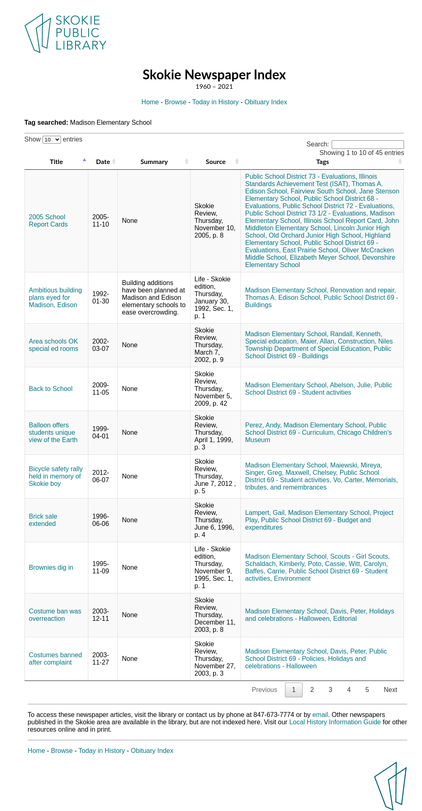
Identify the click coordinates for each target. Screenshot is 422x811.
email (320, 714)
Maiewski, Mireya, (356, 465)
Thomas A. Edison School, (283, 297)
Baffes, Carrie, (266, 571)
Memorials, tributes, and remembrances (321, 483)
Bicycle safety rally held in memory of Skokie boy (56, 476)
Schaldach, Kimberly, (275, 563)
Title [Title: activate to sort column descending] (56, 161)
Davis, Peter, (349, 611)
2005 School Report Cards (48, 220)
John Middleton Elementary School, (322, 224)
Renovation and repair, (363, 290)
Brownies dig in (51, 567)
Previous (264, 689)
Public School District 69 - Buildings (318, 352)
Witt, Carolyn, (368, 563)
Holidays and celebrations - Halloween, (319, 615)
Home (150, 102)
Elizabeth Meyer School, (325, 257)
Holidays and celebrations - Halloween (305, 662)
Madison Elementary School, (286, 290)
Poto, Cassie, (327, 563)
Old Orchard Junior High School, (316, 235)
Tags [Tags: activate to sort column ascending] (322, 161)
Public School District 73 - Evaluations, (301, 176)
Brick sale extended (43, 520)
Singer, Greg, (264, 472)
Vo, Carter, (348, 479)
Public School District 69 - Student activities (318, 389)
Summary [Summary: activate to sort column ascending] (154, 161)
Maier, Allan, (318, 341)
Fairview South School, (324, 191)
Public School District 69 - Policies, (316, 655)
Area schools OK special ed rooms (54, 345)
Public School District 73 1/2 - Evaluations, (306, 213)
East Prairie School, (311, 250)
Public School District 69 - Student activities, (312, 476)
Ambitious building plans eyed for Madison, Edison (55, 297)
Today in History (215, 102)
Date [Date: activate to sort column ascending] (103, 161)
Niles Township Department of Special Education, (319, 345)
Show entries (54, 139)
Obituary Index (266, 102)
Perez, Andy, (263, 425)
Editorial (345, 618)
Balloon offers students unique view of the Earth (53, 432)
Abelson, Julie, (351, 385)
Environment (292, 578)
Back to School (51, 388)
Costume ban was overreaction (55, 615)
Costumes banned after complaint (55, 658)
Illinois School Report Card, (343, 220)
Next (390, 689)
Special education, (272, 341)
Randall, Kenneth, (356, 333)
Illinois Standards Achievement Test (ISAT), (311, 180)
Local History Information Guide (335, 722)
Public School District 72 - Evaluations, (339, 205)
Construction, (357, 341)
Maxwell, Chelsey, (311, 472)
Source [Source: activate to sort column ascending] (216, 161)
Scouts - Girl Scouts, (360, 556)
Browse (175, 102)
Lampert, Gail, (265, 512)
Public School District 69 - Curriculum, (315, 429)
